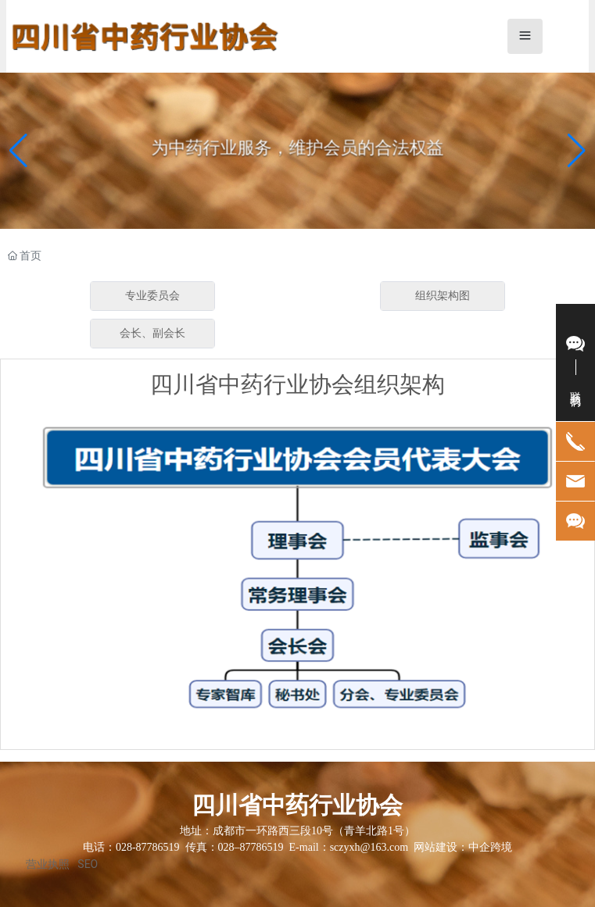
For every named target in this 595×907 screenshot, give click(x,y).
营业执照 (48, 864)
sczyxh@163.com (369, 847)
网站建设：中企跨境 (463, 847)
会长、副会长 (152, 333)
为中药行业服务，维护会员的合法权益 (298, 147)
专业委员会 (152, 296)
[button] (576, 151)
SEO (87, 864)
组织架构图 (442, 296)
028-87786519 (148, 847)
